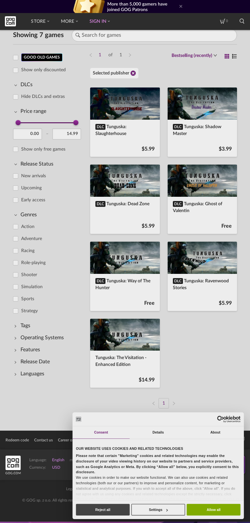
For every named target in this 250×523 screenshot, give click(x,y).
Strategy (29, 311)
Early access (33, 200)
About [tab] (215, 432)
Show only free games (43, 149)
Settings (158, 510)
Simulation (32, 287)
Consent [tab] (101, 432)
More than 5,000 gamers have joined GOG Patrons (137, 6)
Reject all (102, 510)
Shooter (29, 275)
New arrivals (33, 176)
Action (28, 226)
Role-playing (33, 263)
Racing (28, 250)
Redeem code (17, 440)
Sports (27, 299)
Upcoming (31, 188)
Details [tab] (158, 432)
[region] (49, 226)
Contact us (43, 440)
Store (40, 21)
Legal (70, 489)
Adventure (31, 238)
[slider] (18, 122)
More (69, 21)
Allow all (214, 510)
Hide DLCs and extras (43, 96)
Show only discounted (43, 70)
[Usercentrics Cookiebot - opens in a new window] (220, 419)
